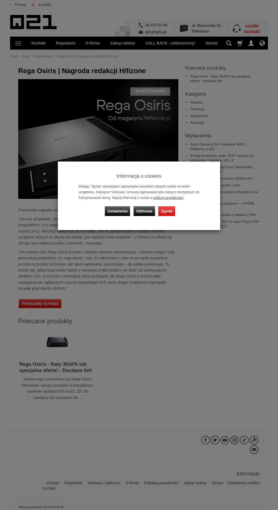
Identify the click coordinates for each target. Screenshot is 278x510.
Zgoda (166, 210)
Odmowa (145, 210)
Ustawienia (118, 210)
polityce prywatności (167, 198)
